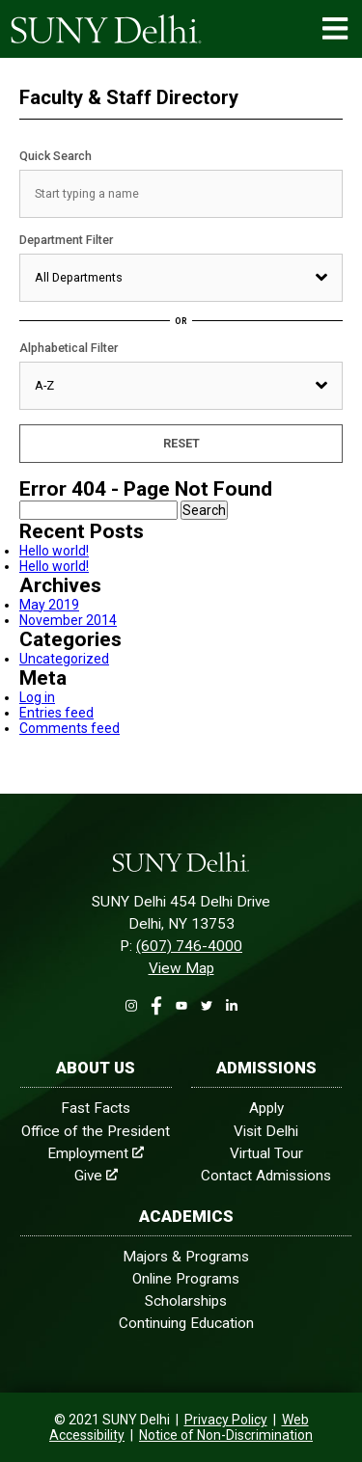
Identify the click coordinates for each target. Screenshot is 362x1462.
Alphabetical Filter (68, 347)
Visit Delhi (266, 1131)
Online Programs (185, 1278)
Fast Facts (95, 1108)
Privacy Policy (225, 1419)
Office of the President (95, 1131)
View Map (181, 968)
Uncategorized (64, 658)
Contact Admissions (266, 1175)
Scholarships (186, 1301)
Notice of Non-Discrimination (226, 1435)
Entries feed (56, 712)
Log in (37, 697)
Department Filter (66, 239)
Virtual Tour (266, 1153)
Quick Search (55, 156)
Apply (266, 1108)
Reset (181, 443)
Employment (95, 1153)
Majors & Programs (186, 1256)
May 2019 (49, 604)
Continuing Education (186, 1323)
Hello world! (54, 550)
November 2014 (68, 620)
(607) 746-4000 (189, 946)
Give (96, 1175)
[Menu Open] (335, 28)
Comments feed (69, 728)
